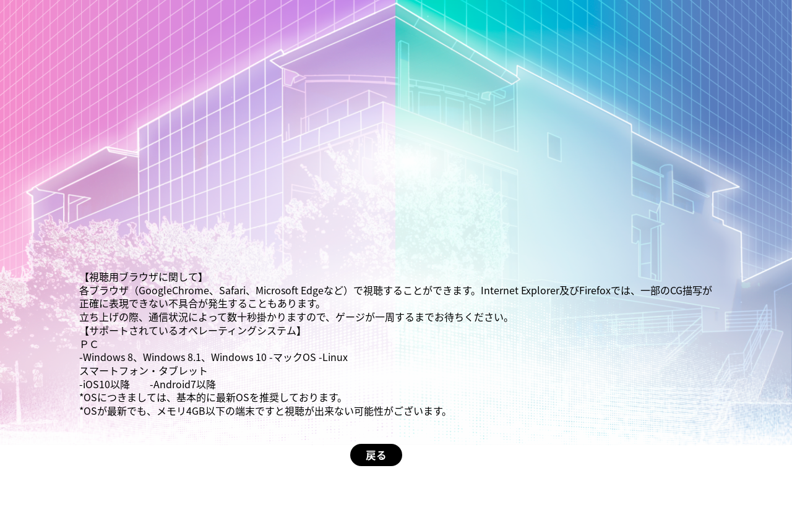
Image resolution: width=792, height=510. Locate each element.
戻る (376, 455)
